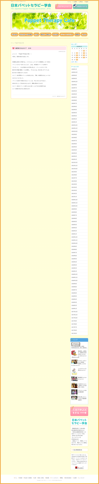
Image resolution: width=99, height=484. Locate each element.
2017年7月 (74, 327)
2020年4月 (74, 224)
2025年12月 (74, 72)
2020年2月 (74, 230)
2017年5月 (74, 333)
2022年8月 (74, 137)
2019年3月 (74, 265)
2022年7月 (74, 140)
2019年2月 (74, 268)
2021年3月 (74, 190)
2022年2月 (74, 156)
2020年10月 (74, 206)
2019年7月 (74, 252)
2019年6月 (74, 255)
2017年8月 (74, 324)
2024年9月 (74, 84)
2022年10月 (74, 131)
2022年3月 (74, 153)
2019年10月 (74, 243)
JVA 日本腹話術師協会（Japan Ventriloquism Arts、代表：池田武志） (79, 346)
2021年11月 (74, 165)
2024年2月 (74, 97)
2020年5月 (74, 221)
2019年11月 (74, 240)
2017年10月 (74, 317)
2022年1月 (74, 159)
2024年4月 (74, 91)
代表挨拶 (14, 34)
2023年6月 (74, 106)
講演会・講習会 (46, 34)
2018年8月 (74, 286)
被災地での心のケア (61, 96)
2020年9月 (74, 209)
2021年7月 (74, 178)
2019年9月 (74, 246)
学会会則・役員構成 (26, 34)
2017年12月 (74, 311)
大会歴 (36, 34)
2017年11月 (74, 314)
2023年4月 (74, 112)
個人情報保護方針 (77, 449)
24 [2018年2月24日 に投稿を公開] (84, 57)
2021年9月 (74, 171)
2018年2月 (74, 305)
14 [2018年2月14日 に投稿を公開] (77, 55)
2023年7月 (74, 103)
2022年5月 (74, 146)
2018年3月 (74, 302)
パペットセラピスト (67, 34)
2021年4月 (74, 187)
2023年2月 (74, 119)
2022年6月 (74, 143)
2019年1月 (74, 271)
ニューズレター (81, 477)
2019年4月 (74, 261)
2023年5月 (74, 109)
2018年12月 (74, 274)
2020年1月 (74, 234)
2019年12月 (74, 237)
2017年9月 (74, 321)
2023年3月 (74, 115)
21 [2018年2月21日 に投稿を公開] (77, 57)
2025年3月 (74, 78)
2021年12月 (74, 162)
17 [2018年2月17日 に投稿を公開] (84, 55)
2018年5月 (74, 296)
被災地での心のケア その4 (23, 48)
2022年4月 (74, 150)
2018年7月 (74, 290)
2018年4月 (74, 299)
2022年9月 (74, 134)
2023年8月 (74, 100)
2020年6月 (74, 218)
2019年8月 (74, 249)
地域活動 (55, 34)
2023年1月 (74, 122)
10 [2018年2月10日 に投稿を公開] (84, 53)
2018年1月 (74, 308)
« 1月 (72, 61)
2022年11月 (74, 128)
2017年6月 (74, 330)
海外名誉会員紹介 (68, 477)
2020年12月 (74, 199)
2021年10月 (74, 168)
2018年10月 (74, 280)
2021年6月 (74, 181)
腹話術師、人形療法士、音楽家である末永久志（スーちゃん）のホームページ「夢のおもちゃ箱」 (78, 354)
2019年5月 (74, 258)
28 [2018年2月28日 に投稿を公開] (77, 59)
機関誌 (77, 34)
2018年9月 (74, 283)
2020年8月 (74, 212)
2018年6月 (74, 293)
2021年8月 (74, 174)
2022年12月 (74, 125)
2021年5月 (74, 184)
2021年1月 (74, 196)
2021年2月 (74, 193)
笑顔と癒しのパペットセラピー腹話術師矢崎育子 (82, 398)
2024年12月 (74, 81)
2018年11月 (74, 277)
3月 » (76, 61)
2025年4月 (74, 75)
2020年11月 (74, 202)
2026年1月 (74, 69)
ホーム (69, 1)
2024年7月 (74, 87)
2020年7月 (74, 215)
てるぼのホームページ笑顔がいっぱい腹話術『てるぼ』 (82, 385)
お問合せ (81, 1)
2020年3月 (74, 227)
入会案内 (75, 1)
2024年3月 (74, 94)
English (86, 1)
